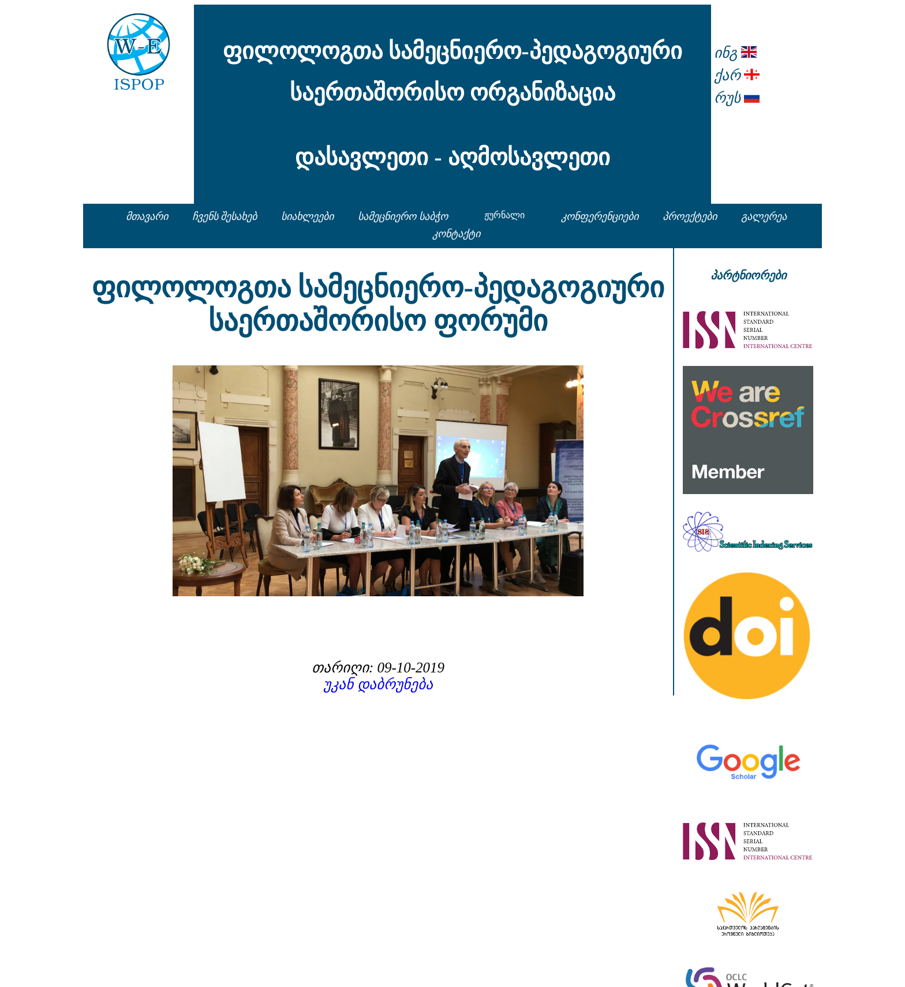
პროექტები (690, 216)
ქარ (737, 75)
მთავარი (147, 216)
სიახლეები (307, 216)
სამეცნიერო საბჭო (403, 216)
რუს (737, 98)
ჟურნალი (504, 215)
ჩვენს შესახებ (224, 216)
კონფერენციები (599, 216)
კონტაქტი (456, 234)
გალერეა (764, 216)
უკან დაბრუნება (377, 684)
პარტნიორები (748, 275)
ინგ (735, 53)
